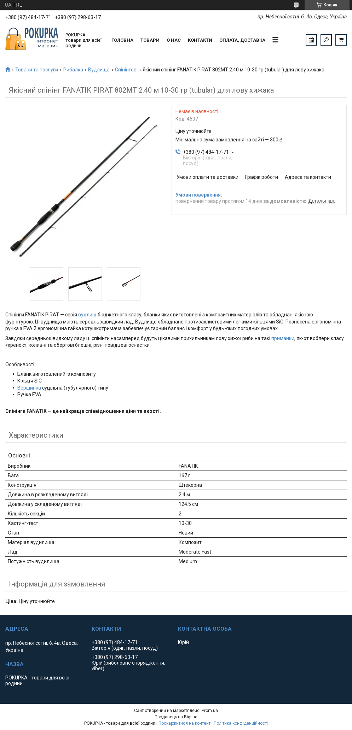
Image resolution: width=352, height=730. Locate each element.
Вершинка (29, 388)
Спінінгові (126, 69)
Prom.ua (210, 710)
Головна (122, 40)
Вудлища (99, 69)
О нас (174, 40)
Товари (150, 40)
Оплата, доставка (242, 40)
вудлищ (87, 314)
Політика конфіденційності (241, 723)
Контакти (200, 40)
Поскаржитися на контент (184, 723)
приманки (282, 338)
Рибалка (73, 69)
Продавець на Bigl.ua (176, 716)
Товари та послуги (36, 69)
